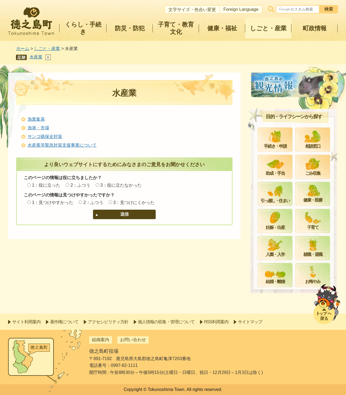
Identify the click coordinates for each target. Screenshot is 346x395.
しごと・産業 (47, 48)
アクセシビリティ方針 (108, 322)
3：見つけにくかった (134, 202)
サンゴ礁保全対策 (45, 136)
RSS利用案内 (216, 322)
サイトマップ (250, 322)
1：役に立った (46, 185)
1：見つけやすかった (52, 202)
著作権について (64, 322)
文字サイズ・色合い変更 (192, 9)
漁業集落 (36, 119)
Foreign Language (240, 9)
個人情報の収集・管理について (166, 322)
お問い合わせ (133, 339)
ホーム (22, 48)
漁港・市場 (38, 128)
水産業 (35, 57)
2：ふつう (80, 185)
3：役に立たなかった (121, 185)
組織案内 (100, 339)
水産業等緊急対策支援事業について (62, 145)
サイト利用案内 (26, 322)
